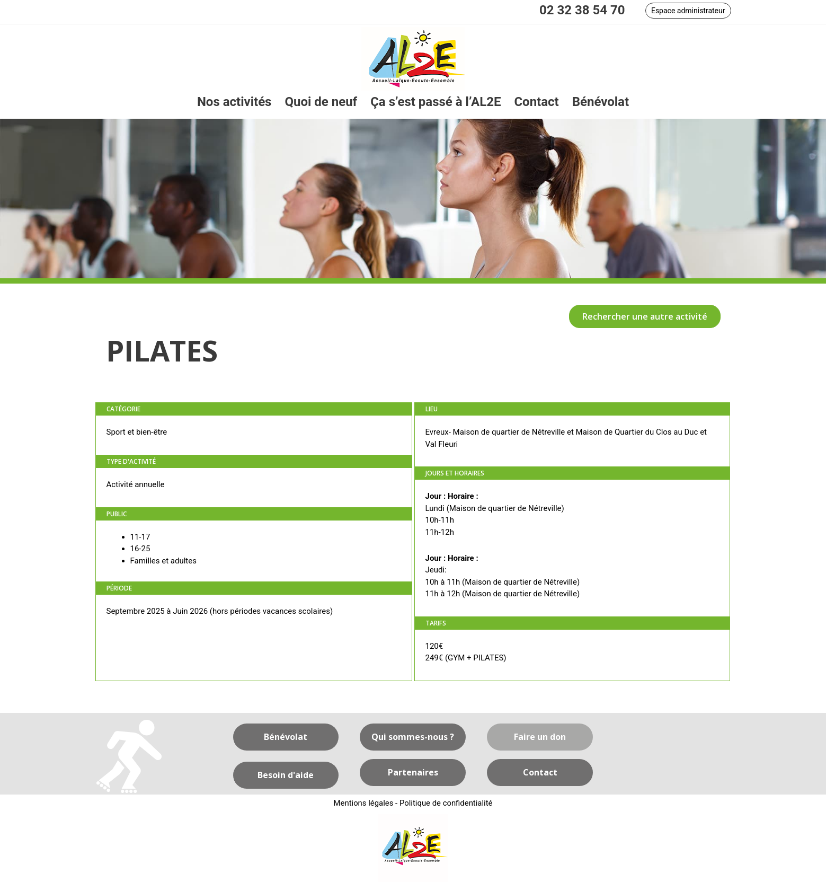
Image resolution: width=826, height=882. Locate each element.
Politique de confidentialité (446, 803)
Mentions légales (363, 803)
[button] (688, 11)
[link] (234, 102)
